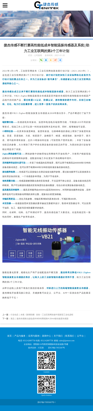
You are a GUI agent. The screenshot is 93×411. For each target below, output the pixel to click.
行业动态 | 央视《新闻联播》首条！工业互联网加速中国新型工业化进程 (42, 314)
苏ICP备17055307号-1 (47, 402)
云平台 (80, 336)
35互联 (41, 348)
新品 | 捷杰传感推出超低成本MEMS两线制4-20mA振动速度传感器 (39, 318)
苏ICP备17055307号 (56, 348)
